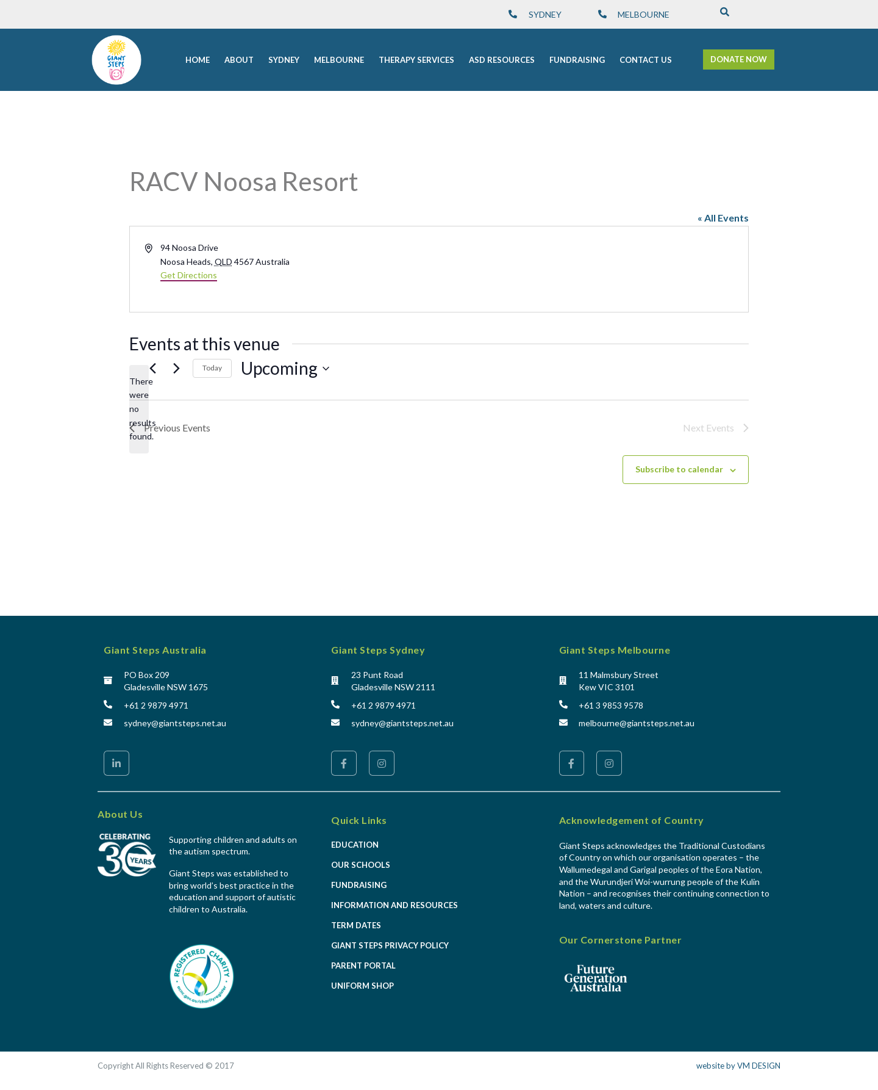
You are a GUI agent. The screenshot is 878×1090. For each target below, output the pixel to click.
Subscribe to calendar (679, 469)
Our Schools (360, 865)
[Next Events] (176, 368)
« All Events (723, 217)
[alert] (139, 409)
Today (212, 367)
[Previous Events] (152, 368)
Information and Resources (394, 905)
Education (355, 845)
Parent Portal (363, 965)
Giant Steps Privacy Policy (390, 945)
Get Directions (188, 275)
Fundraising (359, 885)
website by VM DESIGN (738, 1065)
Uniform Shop (362, 986)
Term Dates (356, 925)
